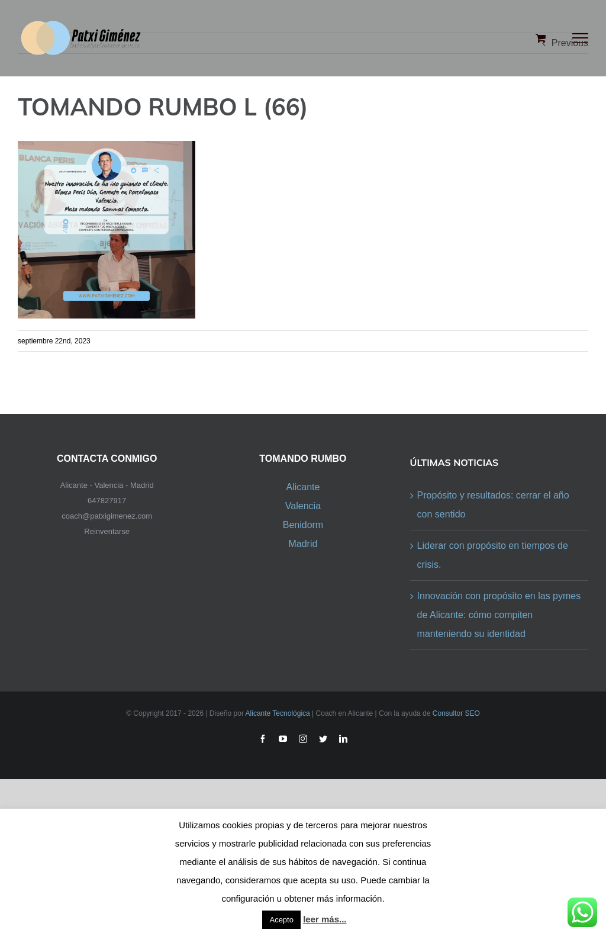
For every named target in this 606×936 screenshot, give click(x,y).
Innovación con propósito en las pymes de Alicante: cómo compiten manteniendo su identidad (499, 615)
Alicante (303, 487)
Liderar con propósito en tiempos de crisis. (492, 555)
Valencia (303, 506)
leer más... (324, 919)
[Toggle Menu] (580, 38)
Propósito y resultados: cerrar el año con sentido (493, 504)
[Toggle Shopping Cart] (541, 38)
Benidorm (303, 525)
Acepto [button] (281, 919)
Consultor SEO (456, 713)
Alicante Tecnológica (278, 713)
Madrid (302, 544)
